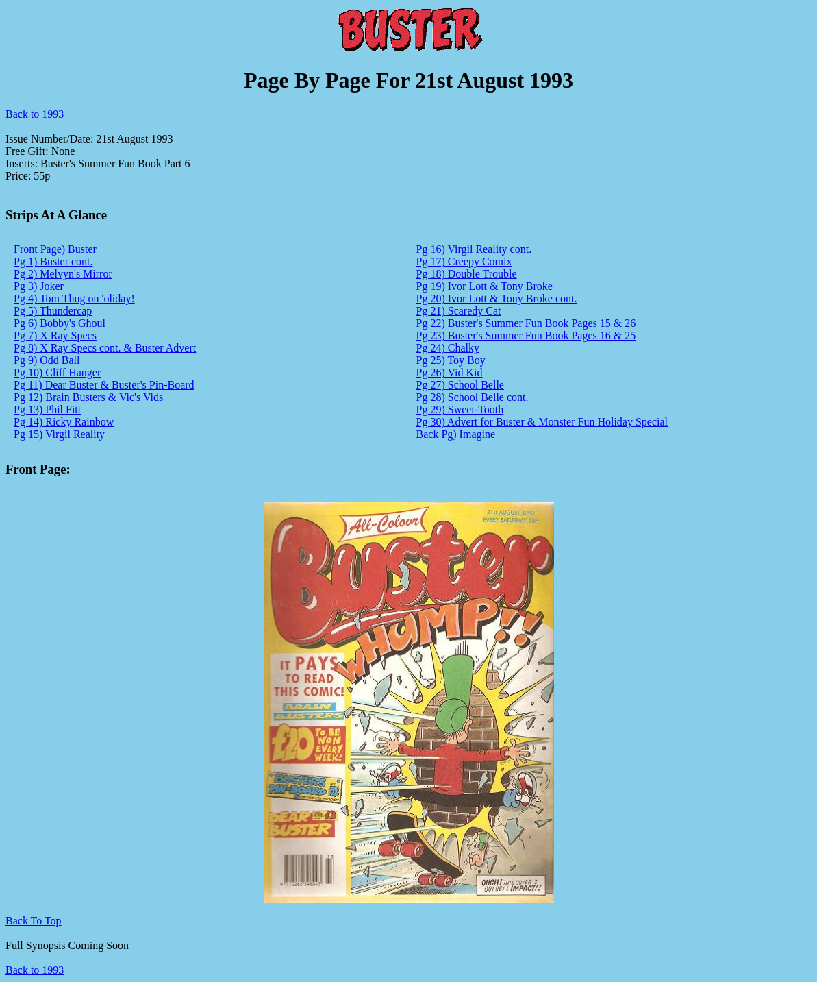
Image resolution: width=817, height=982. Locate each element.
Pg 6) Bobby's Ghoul (59, 323)
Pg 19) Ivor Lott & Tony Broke (484, 286)
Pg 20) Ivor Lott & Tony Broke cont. (496, 298)
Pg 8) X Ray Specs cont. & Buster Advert (105, 348)
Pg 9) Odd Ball (46, 360)
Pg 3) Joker (39, 286)
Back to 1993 (34, 114)
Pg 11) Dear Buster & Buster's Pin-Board (104, 385)
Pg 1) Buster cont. (53, 261)
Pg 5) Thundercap (53, 311)
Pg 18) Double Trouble (466, 274)
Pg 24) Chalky (447, 348)
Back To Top (33, 920)
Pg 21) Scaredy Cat (458, 311)
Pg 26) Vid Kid (449, 372)
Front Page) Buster (55, 249)
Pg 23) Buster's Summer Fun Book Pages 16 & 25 (526, 335)
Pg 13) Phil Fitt (47, 409)
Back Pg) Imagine (456, 434)
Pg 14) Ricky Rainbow (64, 422)
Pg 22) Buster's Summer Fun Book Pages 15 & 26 (526, 323)
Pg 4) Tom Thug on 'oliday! (74, 298)
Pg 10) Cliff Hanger (57, 372)
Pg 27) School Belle (460, 385)
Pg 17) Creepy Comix (464, 261)
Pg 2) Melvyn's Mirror (63, 274)
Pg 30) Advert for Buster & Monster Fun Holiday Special (542, 422)
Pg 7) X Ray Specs (55, 335)
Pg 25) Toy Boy (451, 360)
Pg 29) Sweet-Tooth (460, 409)
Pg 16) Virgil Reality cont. (474, 249)
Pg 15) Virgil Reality (59, 434)
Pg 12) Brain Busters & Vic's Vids (88, 397)
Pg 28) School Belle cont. (472, 397)
